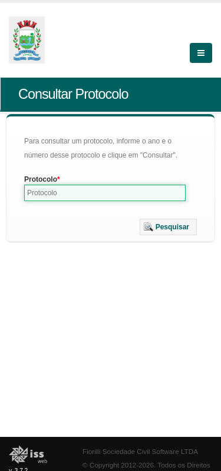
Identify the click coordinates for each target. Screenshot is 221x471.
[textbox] (105, 193)
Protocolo (40, 179)
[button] (168, 227)
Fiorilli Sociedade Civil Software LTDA (140, 451)
